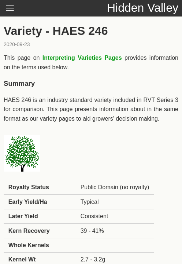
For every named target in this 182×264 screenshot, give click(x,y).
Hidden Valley (142, 7)
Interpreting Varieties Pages (82, 58)
